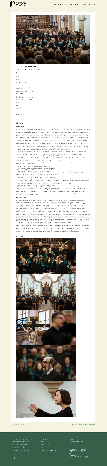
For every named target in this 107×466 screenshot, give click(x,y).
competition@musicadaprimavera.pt (77, 443)
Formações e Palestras (45, 444)
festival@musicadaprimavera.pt (76, 441)
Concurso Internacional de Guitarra (48, 450)
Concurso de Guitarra (71, 4)
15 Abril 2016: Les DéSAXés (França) (19, 424)
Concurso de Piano (85, 4)
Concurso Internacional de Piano (47, 452)
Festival (60, 4)
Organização (43, 449)
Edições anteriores (44, 446)
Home (54, 4)
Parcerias (42, 447)
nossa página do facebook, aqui (31, 417)
